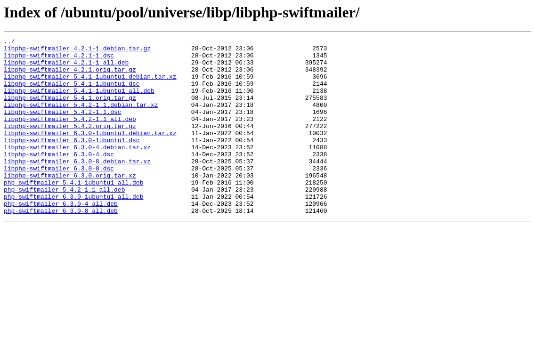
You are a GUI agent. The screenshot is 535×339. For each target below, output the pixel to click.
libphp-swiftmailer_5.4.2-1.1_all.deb (70, 135)
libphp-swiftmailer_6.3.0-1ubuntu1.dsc (72, 161)
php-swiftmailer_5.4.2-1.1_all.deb (64, 220)
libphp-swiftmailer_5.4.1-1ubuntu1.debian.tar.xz (90, 85)
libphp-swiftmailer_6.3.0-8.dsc (59, 195)
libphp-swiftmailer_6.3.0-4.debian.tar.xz (77, 169)
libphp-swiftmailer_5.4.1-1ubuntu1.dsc (72, 93)
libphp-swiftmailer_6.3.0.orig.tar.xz (70, 203)
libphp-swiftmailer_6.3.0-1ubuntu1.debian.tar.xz (90, 152)
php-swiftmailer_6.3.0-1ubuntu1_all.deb (73, 229)
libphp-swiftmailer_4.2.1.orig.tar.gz (70, 76)
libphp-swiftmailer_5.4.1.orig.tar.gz (70, 110)
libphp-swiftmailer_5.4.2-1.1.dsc (63, 127)
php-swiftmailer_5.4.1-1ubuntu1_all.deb (73, 212)
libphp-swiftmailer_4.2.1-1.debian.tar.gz (77, 51)
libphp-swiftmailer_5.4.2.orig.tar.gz (70, 144)
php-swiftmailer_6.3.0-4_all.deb (61, 237)
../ (9, 42)
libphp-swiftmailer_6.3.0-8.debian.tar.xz (77, 186)
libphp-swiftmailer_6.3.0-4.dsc (59, 178)
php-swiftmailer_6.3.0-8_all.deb (61, 246)
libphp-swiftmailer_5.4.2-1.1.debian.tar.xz (81, 118)
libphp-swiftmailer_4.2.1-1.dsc (59, 59)
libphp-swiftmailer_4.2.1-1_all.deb (66, 68)
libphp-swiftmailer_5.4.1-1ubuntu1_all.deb (79, 101)
